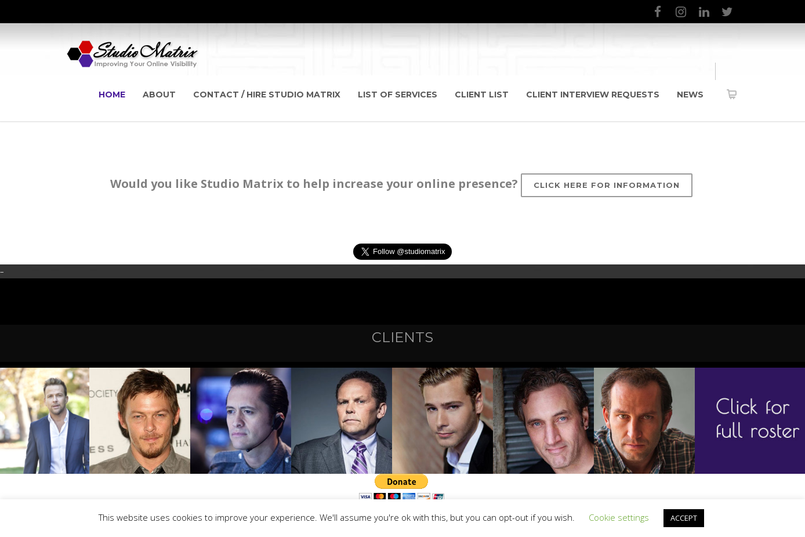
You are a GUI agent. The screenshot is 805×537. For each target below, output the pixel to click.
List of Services (397, 94)
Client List (482, 94)
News (690, 94)
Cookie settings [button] (619, 517)
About (159, 94)
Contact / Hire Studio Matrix (266, 94)
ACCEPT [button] (683, 518)
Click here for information (607, 185)
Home (112, 94)
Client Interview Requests (592, 94)
